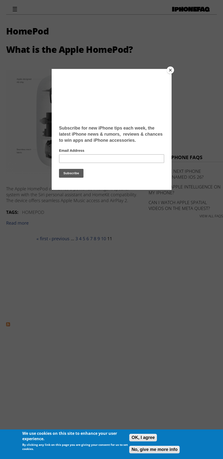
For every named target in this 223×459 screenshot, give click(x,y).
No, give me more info (154, 449)
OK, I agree (143, 437)
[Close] (170, 70)
